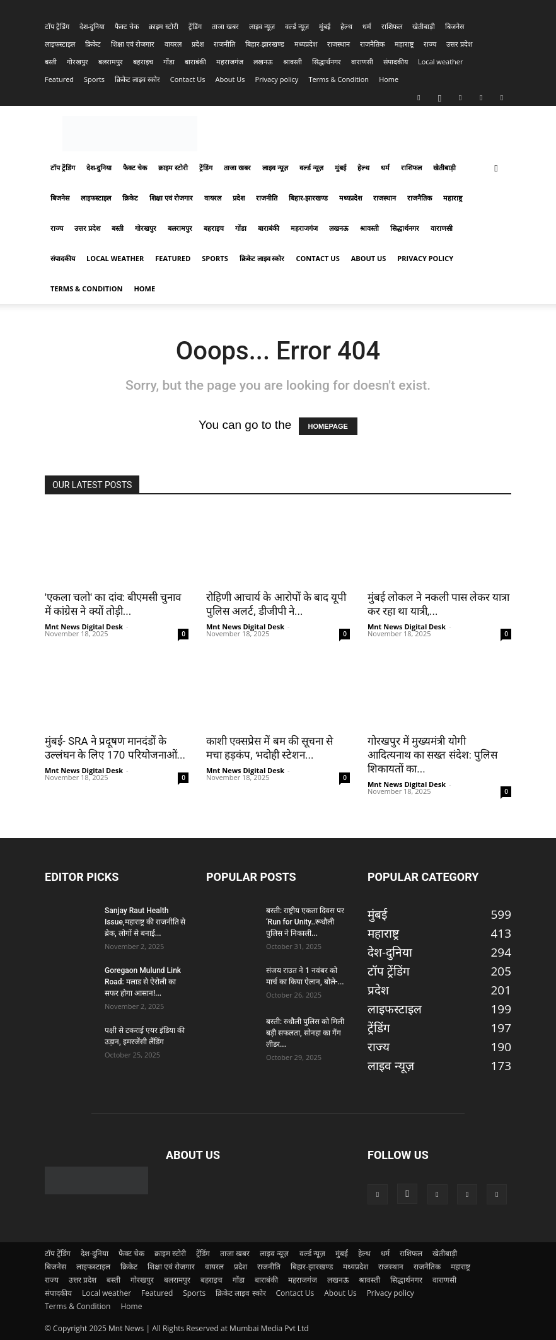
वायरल (173, 44)
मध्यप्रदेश (305, 44)
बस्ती (51, 61)
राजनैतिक (372, 44)
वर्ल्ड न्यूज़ (297, 26)
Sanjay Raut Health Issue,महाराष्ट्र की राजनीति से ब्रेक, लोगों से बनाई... (145, 922)
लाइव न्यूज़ (262, 26)
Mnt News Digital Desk (84, 626)
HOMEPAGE (328, 426)
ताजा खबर (225, 26)
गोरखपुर (77, 61)
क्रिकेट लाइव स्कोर (137, 79)
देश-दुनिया (92, 26)
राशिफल (391, 26)
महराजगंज (229, 61)
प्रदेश (198, 44)
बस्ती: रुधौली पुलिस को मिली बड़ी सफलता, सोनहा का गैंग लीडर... (305, 1033)
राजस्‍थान (338, 44)
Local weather (440, 61)
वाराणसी (362, 61)
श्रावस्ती (292, 61)
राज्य (430, 44)
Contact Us (188, 79)
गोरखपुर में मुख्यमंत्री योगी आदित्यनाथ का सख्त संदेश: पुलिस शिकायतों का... (432, 755)
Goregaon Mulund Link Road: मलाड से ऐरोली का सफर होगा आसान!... (143, 982)
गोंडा (169, 61)
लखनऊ (263, 61)
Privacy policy (277, 79)
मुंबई (324, 26)
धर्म (366, 26)
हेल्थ (346, 26)
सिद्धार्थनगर (326, 61)
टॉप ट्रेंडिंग (57, 26)
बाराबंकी (195, 61)
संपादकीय (395, 61)
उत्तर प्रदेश (459, 44)
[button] (496, 167)
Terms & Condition (338, 79)
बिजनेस (454, 26)
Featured (59, 79)
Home (388, 79)
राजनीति (224, 44)
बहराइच (143, 61)
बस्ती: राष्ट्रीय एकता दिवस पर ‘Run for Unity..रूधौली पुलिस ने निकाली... (305, 922)
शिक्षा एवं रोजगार (132, 44)
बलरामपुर (110, 61)
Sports (94, 79)
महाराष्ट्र (404, 44)
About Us (230, 79)
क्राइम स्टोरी (163, 26)
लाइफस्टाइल (60, 44)
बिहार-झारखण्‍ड (265, 44)
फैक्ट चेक (127, 26)
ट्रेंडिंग (195, 26)
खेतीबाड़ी (423, 26)
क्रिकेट (93, 44)
